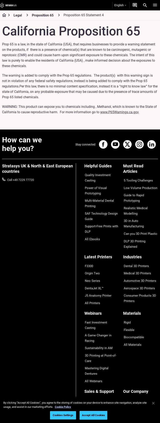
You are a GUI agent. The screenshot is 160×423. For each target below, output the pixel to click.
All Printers (91, 280)
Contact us (130, 359)
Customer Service (95, 383)
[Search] (145, 5)
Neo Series (91, 262)
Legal (18, 15)
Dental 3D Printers (134, 250)
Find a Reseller (93, 359)
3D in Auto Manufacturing (139, 209)
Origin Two (91, 256)
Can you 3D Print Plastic (138, 216)
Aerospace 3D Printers (137, 268)
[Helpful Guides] (101, 167)
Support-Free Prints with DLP (100, 223)
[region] (80, 410)
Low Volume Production (138, 186)
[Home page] (3, 15)
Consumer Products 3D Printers (138, 277)
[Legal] (27, 15)
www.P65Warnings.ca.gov (119, 112)
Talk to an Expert (95, 371)
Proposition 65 (43, 15)
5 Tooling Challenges (136, 180)
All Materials (131, 317)
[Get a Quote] (135, 5)
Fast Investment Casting (100, 298)
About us (129, 353)
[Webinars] (101, 291)
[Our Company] (140, 346)
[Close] (153, 403)
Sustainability (132, 383)
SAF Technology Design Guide (99, 211)
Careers (128, 371)
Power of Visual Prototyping (94, 188)
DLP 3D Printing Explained (140, 222)
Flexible (128, 305)
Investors (129, 389)
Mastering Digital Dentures (101, 328)
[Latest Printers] (101, 243)
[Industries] (140, 243)
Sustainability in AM (97, 311)
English (120, 5)
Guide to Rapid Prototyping (132, 194)
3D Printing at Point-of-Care (99, 319)
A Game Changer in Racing (101, 305)
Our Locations (132, 365)
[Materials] (140, 291)
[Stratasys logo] (8, 5)
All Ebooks (91, 232)
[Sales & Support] (101, 346)
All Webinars (92, 334)
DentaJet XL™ (93, 268)
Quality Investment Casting (96, 177)
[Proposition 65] (59, 15)
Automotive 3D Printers (138, 262)
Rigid (126, 298)
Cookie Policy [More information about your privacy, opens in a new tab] (63, 406)
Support (89, 353)
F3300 (88, 250)
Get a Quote (92, 365)
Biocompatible (132, 311)
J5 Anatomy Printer (97, 274)
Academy (129, 377)
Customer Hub (93, 377)
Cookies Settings (63, 415)
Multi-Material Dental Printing (97, 200)
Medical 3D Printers (135, 256)
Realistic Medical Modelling (140, 203)
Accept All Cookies (93, 415)
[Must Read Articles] (140, 170)
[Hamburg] (155, 5)
